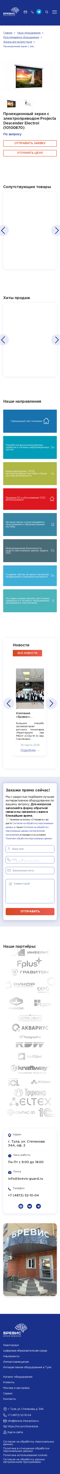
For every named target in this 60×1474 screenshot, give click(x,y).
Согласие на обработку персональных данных (28, 1443)
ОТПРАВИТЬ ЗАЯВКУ (30, 143)
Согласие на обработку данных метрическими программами (24, 1460)
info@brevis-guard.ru (25, 1178)
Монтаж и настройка (16, 1388)
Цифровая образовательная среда (25, 1351)
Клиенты (8, 1382)
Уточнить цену (30, 153)
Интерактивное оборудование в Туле (27, 1367)
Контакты (9, 1399)
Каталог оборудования (17, 1377)
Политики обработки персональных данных (29, 839)
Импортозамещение (16, 1362)
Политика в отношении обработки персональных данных (26, 1449)
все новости (27, 653)
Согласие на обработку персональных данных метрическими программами (27, 831)
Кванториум (11, 1345)
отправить (30, 911)
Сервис (7, 1393)
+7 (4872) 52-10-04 (23, 1195)
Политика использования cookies (25, 1455)
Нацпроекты (11, 1356)
